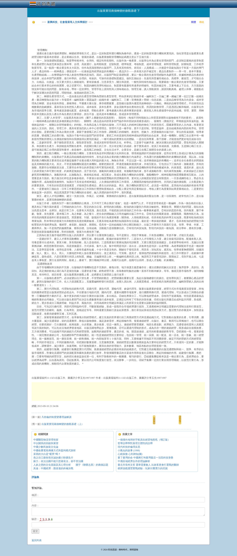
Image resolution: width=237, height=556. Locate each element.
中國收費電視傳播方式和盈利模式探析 (54, 450)
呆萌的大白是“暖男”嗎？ (46, 454)
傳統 (201, 22)
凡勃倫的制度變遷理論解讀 (56, 417)
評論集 (35, 477)
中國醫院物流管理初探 (45, 439)
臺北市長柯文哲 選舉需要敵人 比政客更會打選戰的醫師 (148, 464)
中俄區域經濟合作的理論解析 (134, 461)
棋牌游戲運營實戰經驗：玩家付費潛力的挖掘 (143, 468)
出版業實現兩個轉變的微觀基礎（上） (62, 424)
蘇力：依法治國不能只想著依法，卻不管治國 (58, 461)
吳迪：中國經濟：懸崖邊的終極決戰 (53, 468)
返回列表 (37, 540)
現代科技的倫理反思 (129, 447)
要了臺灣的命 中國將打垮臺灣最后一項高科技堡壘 (145, 457)
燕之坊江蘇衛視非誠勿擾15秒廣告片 (53, 457)
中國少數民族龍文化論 (45, 447)
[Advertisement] (88, 34)
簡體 (193, 22)
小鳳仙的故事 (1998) (129, 450)
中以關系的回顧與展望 (45, 443)
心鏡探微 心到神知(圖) (130, 454)
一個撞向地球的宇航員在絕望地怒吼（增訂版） (144, 439)
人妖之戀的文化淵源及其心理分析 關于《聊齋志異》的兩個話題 (70, 464)
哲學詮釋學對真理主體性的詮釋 (135, 443)
